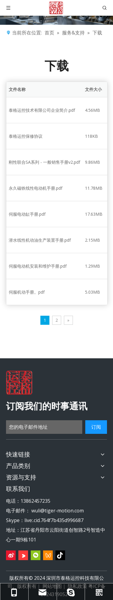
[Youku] (23, 555)
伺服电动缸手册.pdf (27, 214)
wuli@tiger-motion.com (57, 510)
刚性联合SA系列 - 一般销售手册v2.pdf (44, 162)
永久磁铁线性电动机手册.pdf (35, 188)
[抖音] (60, 555)
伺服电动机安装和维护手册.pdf (38, 266)
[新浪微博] (11, 555)
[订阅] (96, 427)
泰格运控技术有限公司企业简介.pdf (42, 110)
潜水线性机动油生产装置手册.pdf (40, 240)
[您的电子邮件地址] (44, 427)
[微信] (35, 555)
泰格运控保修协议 (25, 136)
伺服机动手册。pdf (27, 292)
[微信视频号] (48, 555)
